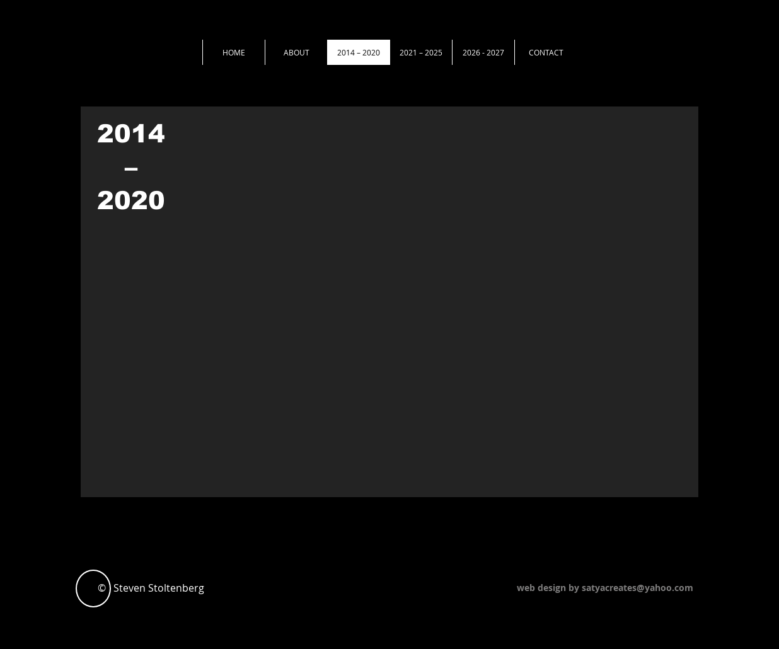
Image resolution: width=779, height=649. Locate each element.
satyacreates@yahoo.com (637, 588)
